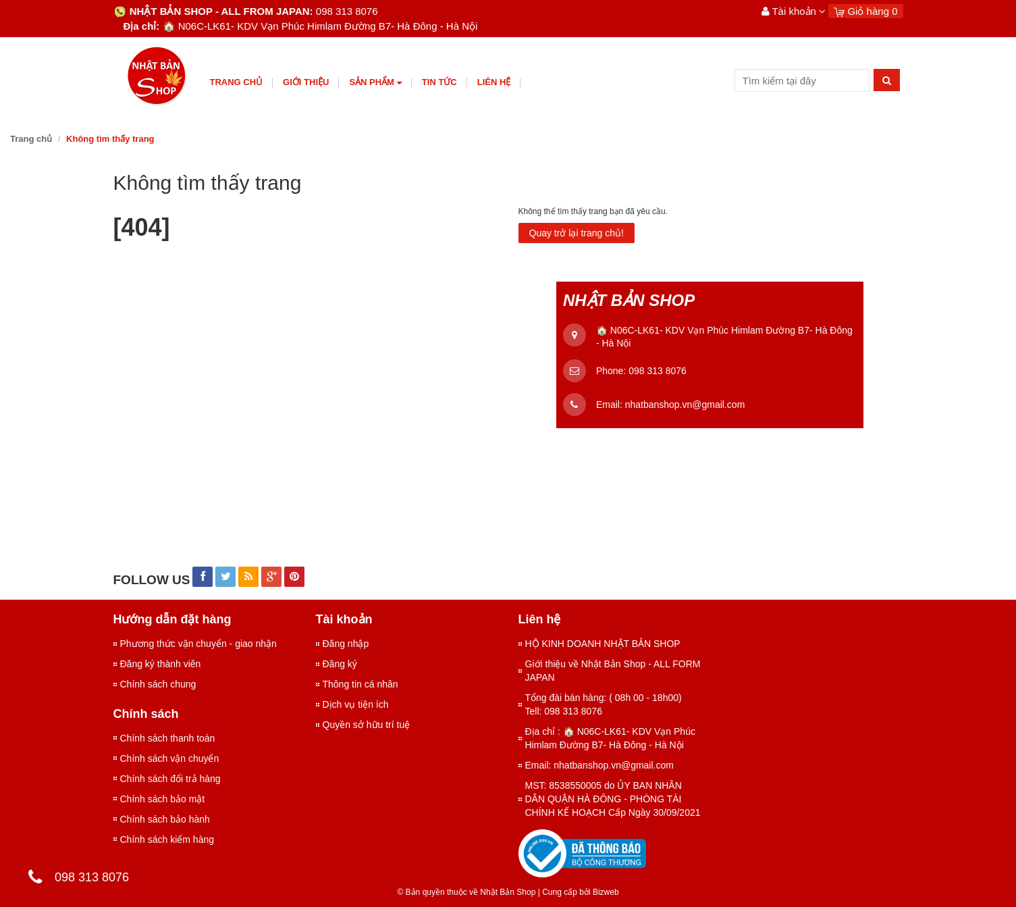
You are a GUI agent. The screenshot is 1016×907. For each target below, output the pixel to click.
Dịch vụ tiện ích (356, 704)
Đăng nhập (346, 643)
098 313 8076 (658, 370)
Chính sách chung (158, 684)
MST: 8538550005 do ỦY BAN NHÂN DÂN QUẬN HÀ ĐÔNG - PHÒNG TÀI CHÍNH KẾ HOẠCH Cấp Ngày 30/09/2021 (613, 799)
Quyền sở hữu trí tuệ (366, 724)
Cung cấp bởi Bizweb (578, 892)
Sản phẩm (375, 83)
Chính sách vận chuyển (169, 758)
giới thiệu (306, 82)
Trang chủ (236, 82)
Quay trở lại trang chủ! (576, 233)
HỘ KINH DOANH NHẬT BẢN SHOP (602, 643)
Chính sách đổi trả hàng (170, 778)
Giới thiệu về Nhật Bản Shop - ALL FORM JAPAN (613, 670)
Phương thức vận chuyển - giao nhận (198, 643)
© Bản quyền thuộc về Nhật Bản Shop (466, 892)
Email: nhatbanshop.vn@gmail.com (599, 765)
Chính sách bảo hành (165, 819)
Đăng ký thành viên (160, 663)
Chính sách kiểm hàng (167, 839)
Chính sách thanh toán (167, 738)
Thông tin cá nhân (360, 684)
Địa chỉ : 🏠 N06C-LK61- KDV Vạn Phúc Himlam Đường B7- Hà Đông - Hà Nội (610, 738)
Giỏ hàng (865, 11)
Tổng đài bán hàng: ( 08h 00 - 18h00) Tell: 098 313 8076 (603, 704)
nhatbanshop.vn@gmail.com (685, 404)
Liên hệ (494, 82)
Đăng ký (340, 663)
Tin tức (439, 82)
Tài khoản (793, 11)
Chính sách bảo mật (162, 799)
